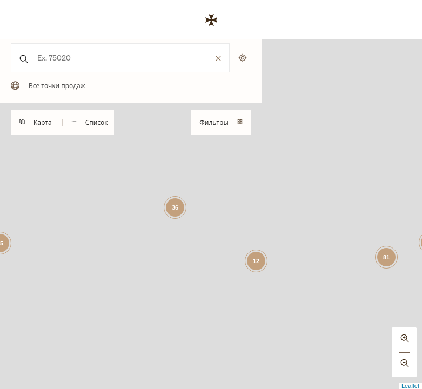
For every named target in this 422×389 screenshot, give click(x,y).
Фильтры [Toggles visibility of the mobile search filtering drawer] (220, 122)
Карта (35, 122)
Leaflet (410, 386)
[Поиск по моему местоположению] (242, 57)
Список (89, 122)
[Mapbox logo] (27, 379)
